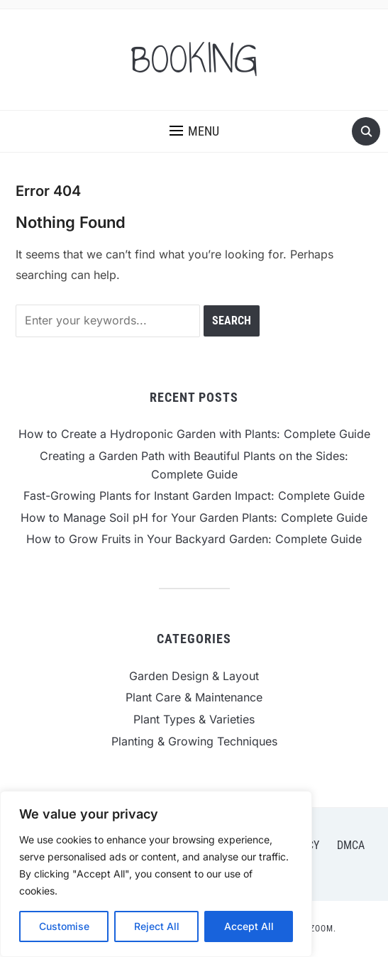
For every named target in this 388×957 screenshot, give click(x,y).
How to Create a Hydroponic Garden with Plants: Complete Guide (194, 434)
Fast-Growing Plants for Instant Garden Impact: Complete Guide (194, 495)
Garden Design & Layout (194, 676)
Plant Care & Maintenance (194, 697)
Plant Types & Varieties (194, 719)
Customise (64, 926)
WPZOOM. (316, 929)
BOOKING (194, 59)
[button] (194, 131)
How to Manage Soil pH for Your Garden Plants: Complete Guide (194, 517)
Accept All (249, 926)
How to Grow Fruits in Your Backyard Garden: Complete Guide (194, 539)
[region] (156, 874)
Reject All (156, 926)
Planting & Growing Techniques (194, 741)
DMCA (351, 845)
